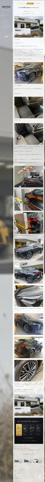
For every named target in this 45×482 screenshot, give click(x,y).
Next (42, 466)
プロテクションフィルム (17, 471)
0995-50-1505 (34, 440)
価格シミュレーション (30, 3)
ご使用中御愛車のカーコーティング (18, 478)
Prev (15, 466)
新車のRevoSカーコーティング (28, 11)
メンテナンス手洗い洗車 (17, 473)
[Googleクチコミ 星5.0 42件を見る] (28, 438)
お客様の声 (15, 476)
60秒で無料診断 (38, 3)
